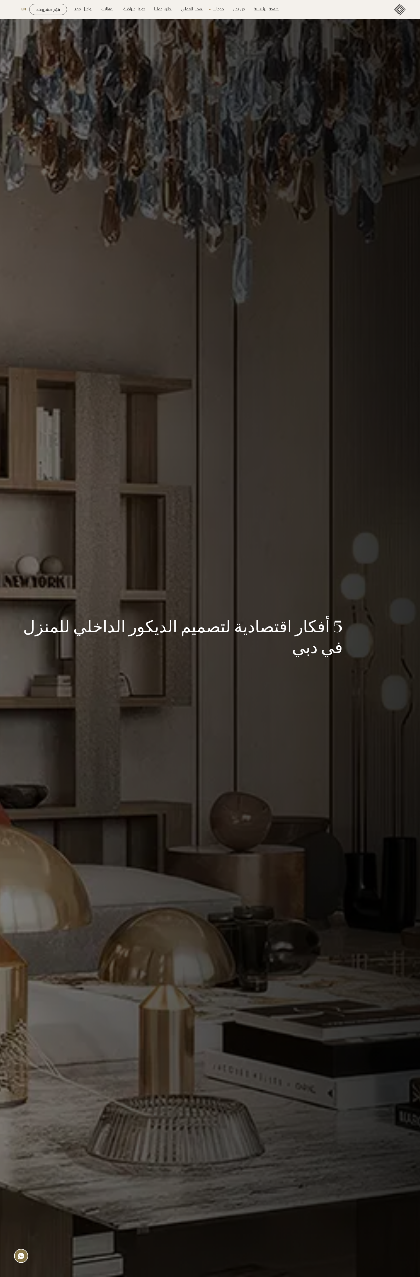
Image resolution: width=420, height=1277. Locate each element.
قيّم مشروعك (48, 10)
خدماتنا (218, 9)
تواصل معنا (83, 9)
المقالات (107, 9)
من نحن (239, 9)
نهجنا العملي (192, 9)
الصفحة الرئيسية (267, 9)
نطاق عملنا (163, 9)
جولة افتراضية (134, 9)
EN (23, 9)
